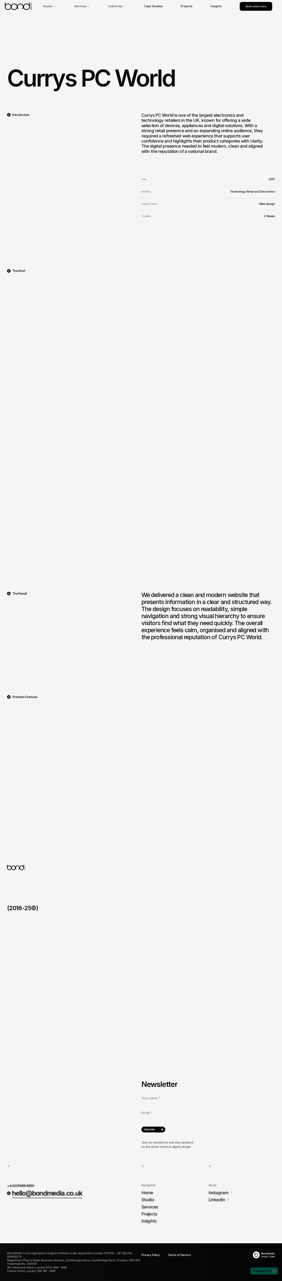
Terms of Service (179, 1255)
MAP (64, 1267)
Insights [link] (216, 6)
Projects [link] (186, 6)
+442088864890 (20, 1186)
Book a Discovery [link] (256, 6)
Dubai (272, 1256)
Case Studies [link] (153, 6)
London (264, 1256)
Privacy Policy (150, 1255)
